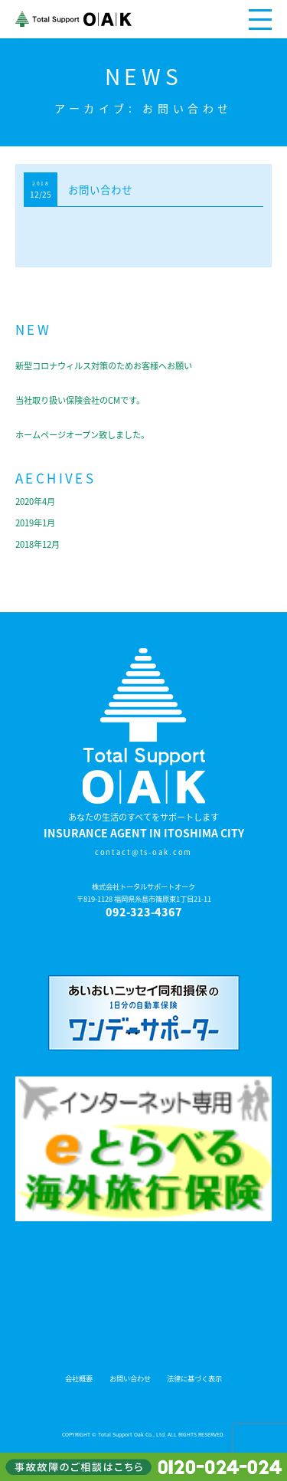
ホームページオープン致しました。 (82, 434)
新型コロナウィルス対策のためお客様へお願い (103, 365)
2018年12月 (37, 544)
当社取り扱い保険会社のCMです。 (80, 400)
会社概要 (79, 1378)
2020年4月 (35, 501)
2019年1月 (35, 522)
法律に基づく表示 (194, 1378)
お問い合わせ (100, 189)
